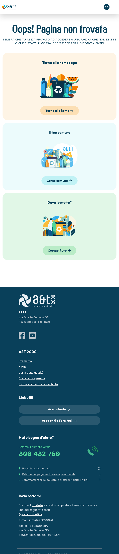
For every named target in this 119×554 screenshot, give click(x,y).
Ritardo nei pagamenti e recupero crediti (48, 474)
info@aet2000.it (41, 520)
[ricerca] (107, 7)
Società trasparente (32, 378)
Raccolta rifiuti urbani (36, 468)
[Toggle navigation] (115, 7)
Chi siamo (25, 361)
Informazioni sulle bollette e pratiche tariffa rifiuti (55, 480)
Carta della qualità (31, 372)
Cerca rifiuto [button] (60, 250)
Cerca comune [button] (60, 180)
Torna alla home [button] (60, 110)
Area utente (59, 409)
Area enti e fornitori (59, 421)
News (22, 367)
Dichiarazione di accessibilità (38, 384)
